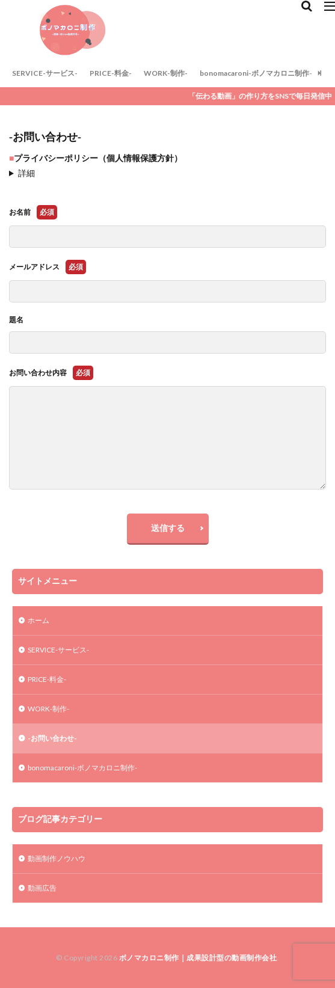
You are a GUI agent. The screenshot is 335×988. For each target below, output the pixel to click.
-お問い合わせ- (52, 738)
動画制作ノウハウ (56, 858)
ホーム (38, 620)
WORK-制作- (166, 73)
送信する (168, 528)
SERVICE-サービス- (45, 73)
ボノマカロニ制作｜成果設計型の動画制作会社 (198, 957)
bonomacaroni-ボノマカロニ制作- (256, 73)
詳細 (26, 173)
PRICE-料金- (111, 73)
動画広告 (42, 887)
